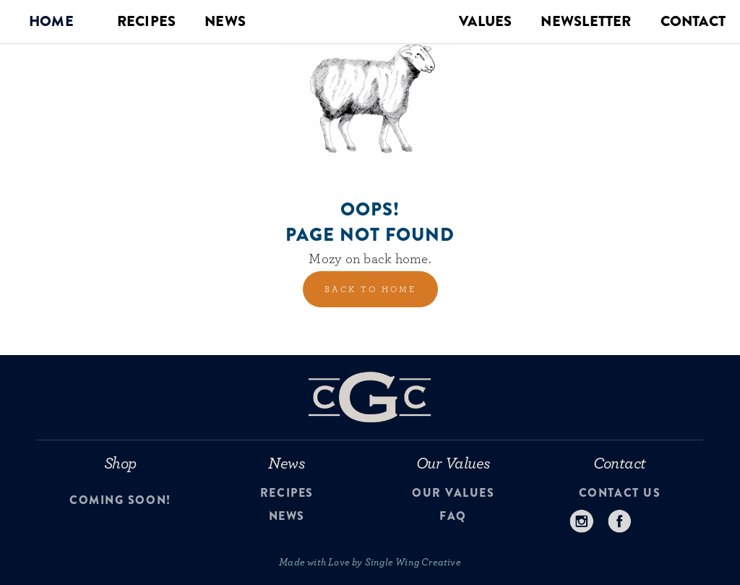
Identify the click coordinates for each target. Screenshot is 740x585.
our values (453, 493)
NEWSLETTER (586, 21)
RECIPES (146, 21)
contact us (620, 493)
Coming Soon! (120, 500)
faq (453, 516)
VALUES (485, 21)
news (287, 516)
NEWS (225, 21)
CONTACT (693, 21)
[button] (51, 21)
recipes (287, 493)
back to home (370, 289)
